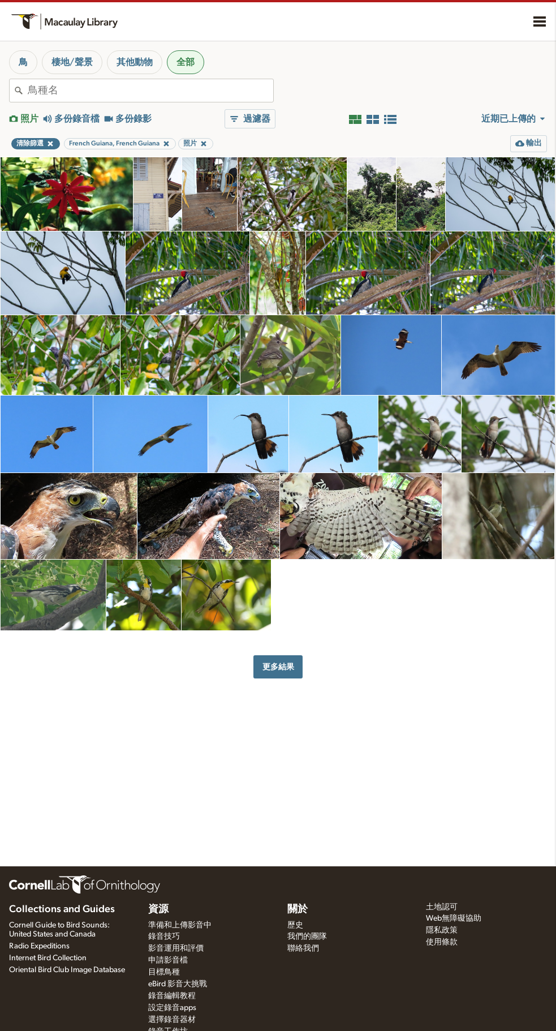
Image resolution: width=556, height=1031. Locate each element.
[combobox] (150, 90)
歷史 (295, 925)
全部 (185, 62)
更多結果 (278, 667)
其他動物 (135, 62)
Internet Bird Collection (48, 958)
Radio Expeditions (39, 946)
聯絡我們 (303, 948)
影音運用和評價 (176, 948)
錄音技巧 (164, 936)
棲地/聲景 (72, 62)
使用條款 (442, 942)
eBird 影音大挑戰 (177, 984)
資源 (158, 909)
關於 (297, 909)
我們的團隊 (307, 936)
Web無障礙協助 (453, 918)
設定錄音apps (172, 1008)
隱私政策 (442, 930)
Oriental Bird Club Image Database (67, 970)
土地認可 (442, 907)
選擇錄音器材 (172, 1020)
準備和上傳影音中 (180, 925)
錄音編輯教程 (172, 996)
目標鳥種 (164, 972)
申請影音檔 (168, 960)
